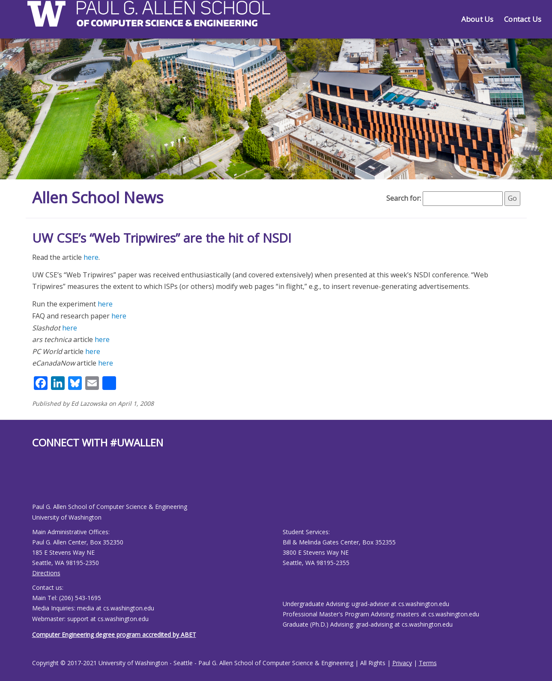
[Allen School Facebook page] (34, 483)
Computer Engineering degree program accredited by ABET (114, 634)
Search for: (403, 198)
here (91, 257)
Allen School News (98, 197)
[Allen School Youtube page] (38, 483)
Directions (46, 573)
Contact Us (522, 19)
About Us (477, 19)
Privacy (402, 663)
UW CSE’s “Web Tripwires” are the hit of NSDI (161, 237)
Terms (428, 663)
